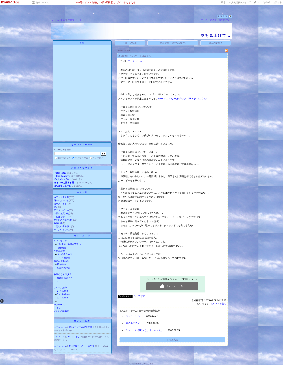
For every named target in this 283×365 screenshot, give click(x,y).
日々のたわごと (61, 200)
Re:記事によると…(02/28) (82, 346)
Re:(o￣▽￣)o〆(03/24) (80, 327)
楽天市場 (277, 2)
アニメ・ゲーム (61, 210)
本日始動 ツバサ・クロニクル (134, 55)
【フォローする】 (207, 20)
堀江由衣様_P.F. (65, 277)
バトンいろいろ (61, 229)
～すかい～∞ (60, 327)
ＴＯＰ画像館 (63, 257)
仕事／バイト (60, 203)
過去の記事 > (216, 42)
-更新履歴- (62, 247)
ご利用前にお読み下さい (69, 244)
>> (240, 2)
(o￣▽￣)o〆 (74, 336)
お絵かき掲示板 (61, 261)
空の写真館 (59, 251)
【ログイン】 (225, 20)
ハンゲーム (59, 304)
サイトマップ (60, 241)
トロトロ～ (59, 336)
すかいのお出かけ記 (63, 220)
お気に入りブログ (82, 168)
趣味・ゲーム (42, 2)
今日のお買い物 (61, 213)
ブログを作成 (263, 2)
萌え (56, 207)
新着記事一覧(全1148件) (173, 42)
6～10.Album (63, 294)
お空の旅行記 (63, 267)
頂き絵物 (61, 264)
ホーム (55, 20)
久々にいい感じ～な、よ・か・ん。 (144, 330)
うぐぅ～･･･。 (133, 315)
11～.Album (62, 297)
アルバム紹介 (60, 287)
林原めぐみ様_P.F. (62, 274)
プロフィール (75, 20)
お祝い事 (58, 223)
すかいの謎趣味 (61, 311)
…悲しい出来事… (62, 226)
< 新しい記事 (130, 42)
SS (58, 308)
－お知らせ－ (60, 216)
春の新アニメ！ (134, 323)
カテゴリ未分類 (61, 197)
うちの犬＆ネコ (64, 254)
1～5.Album (62, 291)
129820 (223, 16)
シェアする (139, 296)
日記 (63, 20)
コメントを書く (218, 303)
